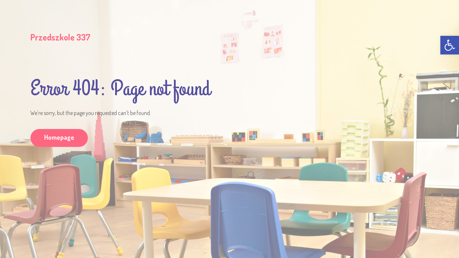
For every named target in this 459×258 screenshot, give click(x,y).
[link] (449, 45)
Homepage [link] (59, 137)
